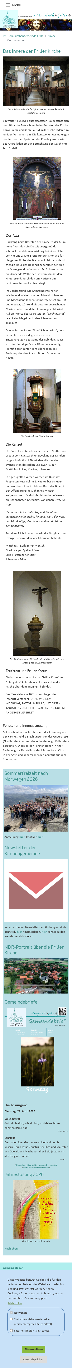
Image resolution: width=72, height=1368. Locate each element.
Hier (44, 931)
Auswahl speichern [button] (33, 1359)
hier (22, 836)
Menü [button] (13, 5)
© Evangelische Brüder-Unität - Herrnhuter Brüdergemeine (36, 1165)
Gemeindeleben (13, 1267)
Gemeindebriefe (20, 1002)
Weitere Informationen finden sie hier (36, 1167)
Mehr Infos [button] (15, 1303)
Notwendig (18, 1312)
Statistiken (31, 1321)
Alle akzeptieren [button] (34, 1349)
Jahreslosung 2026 (24, 1174)
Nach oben (11, 1248)
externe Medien (30, 1330)
